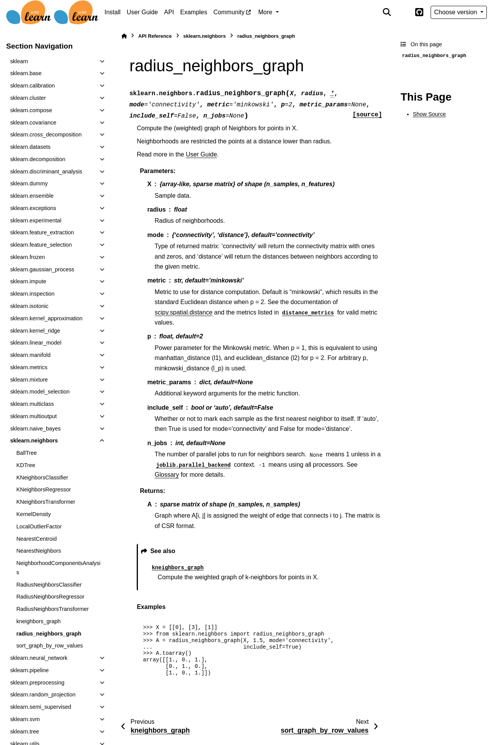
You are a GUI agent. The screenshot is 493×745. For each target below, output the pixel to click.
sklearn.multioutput (33, 416)
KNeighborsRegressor (43, 489)
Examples (193, 12)
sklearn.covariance (33, 122)
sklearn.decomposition (37, 159)
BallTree (26, 453)
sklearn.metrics (28, 367)
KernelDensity (33, 514)
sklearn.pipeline (29, 670)
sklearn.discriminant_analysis (46, 171)
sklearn (19, 61)
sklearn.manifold (30, 355)
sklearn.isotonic (29, 306)
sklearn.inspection (32, 294)
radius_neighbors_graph (48, 634)
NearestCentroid (36, 539)
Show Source (429, 114)
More (266, 12)
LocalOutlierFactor (39, 526)
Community (229, 12)
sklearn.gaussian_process (42, 269)
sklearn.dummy (29, 183)
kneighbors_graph (38, 621)
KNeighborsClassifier (42, 477)
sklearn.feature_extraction (42, 232)
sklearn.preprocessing (37, 682)
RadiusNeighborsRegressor (50, 597)
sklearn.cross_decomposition (46, 134)
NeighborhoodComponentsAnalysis (58, 567)
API (169, 12)
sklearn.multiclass (32, 404)
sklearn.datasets (30, 147)
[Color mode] (402, 12)
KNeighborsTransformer (45, 502)
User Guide (142, 12)
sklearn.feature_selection (41, 245)
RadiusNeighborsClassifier (49, 585)
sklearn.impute (28, 281)
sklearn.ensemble (32, 196)
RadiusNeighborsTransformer (52, 609)
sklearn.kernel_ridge (35, 331)
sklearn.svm (25, 719)
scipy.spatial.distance (184, 312)
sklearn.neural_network (38, 658)
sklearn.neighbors (34, 440)
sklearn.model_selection (39, 391)
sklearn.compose (31, 110)
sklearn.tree (24, 731)
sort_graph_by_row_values (49, 645)
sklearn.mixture (29, 380)
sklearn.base (26, 73)
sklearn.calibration (32, 85)
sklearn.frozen (27, 257)
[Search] (387, 12)
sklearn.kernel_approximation (46, 318)
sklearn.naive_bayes (35, 428)
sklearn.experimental (35, 220)
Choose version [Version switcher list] (456, 12)
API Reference (155, 36)
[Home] (124, 36)
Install (112, 12)
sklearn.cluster (28, 98)
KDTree (25, 465)
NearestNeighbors (38, 551)
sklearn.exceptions (33, 208)
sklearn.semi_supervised (40, 707)
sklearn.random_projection (42, 694)
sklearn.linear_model (35, 343)
